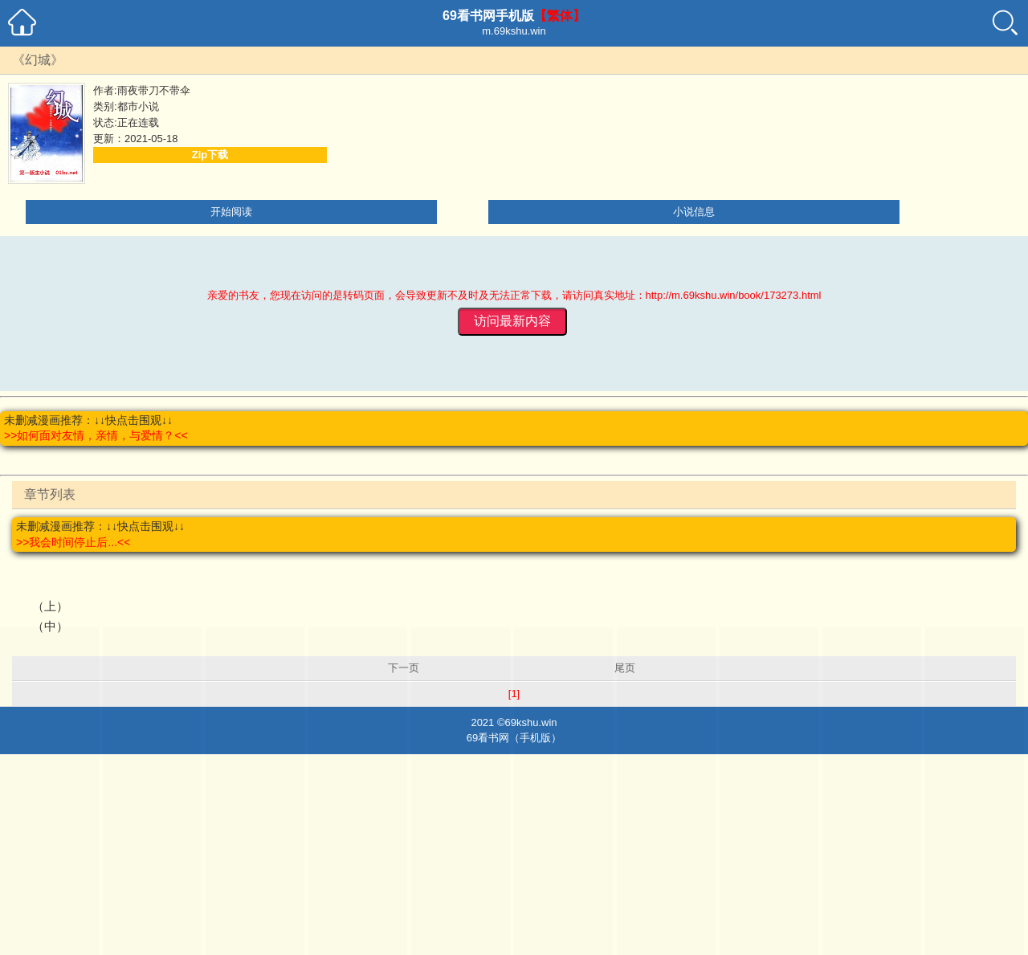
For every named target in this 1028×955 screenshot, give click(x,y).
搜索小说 (1006, 22)
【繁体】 (559, 15)
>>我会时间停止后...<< (73, 542)
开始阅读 (231, 212)
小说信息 (694, 212)
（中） (50, 626)
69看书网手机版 (488, 15)
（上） (50, 606)
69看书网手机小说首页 (22, 22)
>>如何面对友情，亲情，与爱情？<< (96, 435)
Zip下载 (210, 155)
